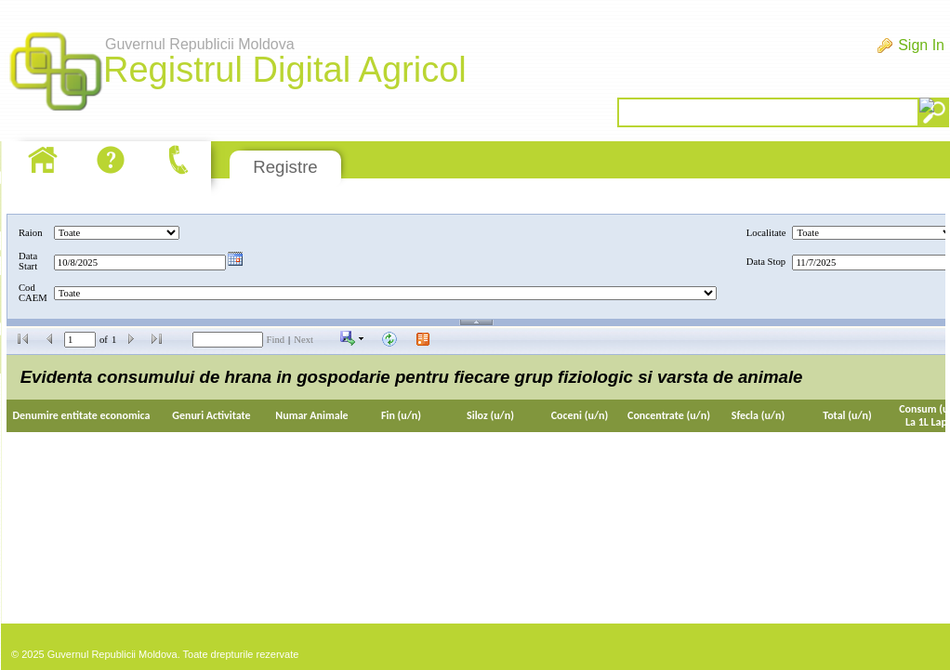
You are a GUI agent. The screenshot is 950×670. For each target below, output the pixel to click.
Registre (285, 167)
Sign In (921, 45)
